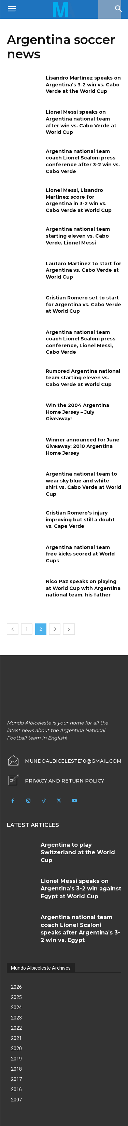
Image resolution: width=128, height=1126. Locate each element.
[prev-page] (12, 629)
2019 (16, 1058)
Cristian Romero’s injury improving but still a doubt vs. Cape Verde (80, 519)
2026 (16, 987)
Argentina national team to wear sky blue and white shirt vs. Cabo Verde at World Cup (83, 484)
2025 (16, 997)
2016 (16, 1089)
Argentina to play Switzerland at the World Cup (78, 852)
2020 (16, 1048)
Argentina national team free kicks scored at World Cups (80, 554)
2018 (16, 1069)
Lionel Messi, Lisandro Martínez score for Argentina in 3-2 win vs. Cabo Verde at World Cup (79, 200)
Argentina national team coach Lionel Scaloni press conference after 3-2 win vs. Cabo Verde (83, 161)
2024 (16, 1007)
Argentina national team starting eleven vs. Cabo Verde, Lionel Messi (78, 235)
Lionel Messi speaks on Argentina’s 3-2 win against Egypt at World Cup (81, 889)
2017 (16, 1079)
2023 (16, 1018)
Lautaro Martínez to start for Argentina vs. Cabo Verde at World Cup (83, 270)
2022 (16, 1028)
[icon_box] (55, 781)
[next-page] (69, 629)
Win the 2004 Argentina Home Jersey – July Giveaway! (77, 412)
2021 (16, 1038)
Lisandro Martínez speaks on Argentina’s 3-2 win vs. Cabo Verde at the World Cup (83, 84)
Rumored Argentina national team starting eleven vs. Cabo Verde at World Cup (83, 378)
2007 (16, 1099)
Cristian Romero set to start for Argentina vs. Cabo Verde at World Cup (83, 304)
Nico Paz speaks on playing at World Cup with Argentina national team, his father (83, 588)
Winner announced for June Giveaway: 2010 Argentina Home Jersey (82, 446)
